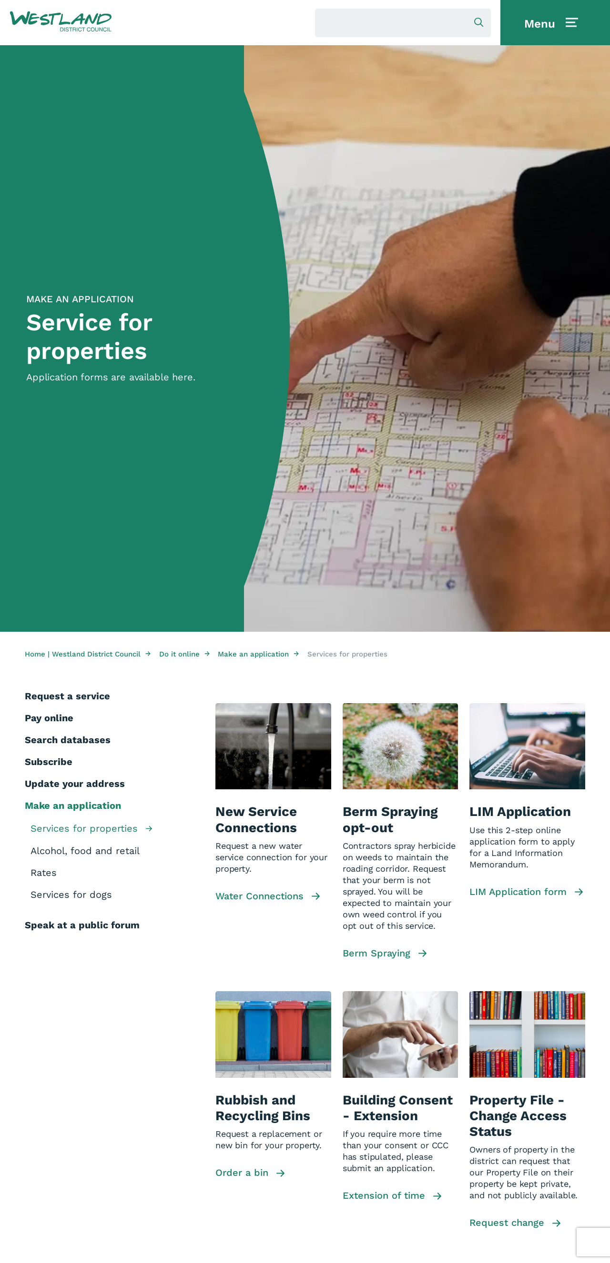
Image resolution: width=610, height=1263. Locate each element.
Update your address (75, 783)
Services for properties (91, 829)
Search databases (68, 740)
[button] (61, 22)
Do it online (184, 653)
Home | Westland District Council (88, 653)
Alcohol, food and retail (85, 850)
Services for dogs (71, 894)
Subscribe (48, 761)
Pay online (49, 718)
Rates (43, 872)
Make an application (258, 653)
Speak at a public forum (82, 925)
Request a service (67, 696)
